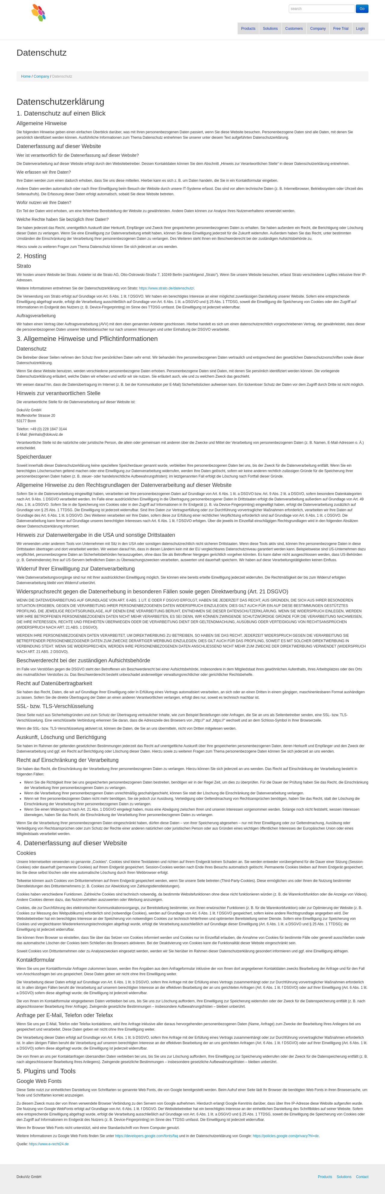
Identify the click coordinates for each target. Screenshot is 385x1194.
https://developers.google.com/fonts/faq (146, 1136)
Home (26, 76)
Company (318, 28)
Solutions (270, 28)
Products (248, 28)
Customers (294, 28)
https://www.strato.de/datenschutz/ (166, 288)
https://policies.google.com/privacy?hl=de (286, 1136)
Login (360, 28)
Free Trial (341, 28)
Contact (362, 1177)
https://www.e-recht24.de (49, 1144)
